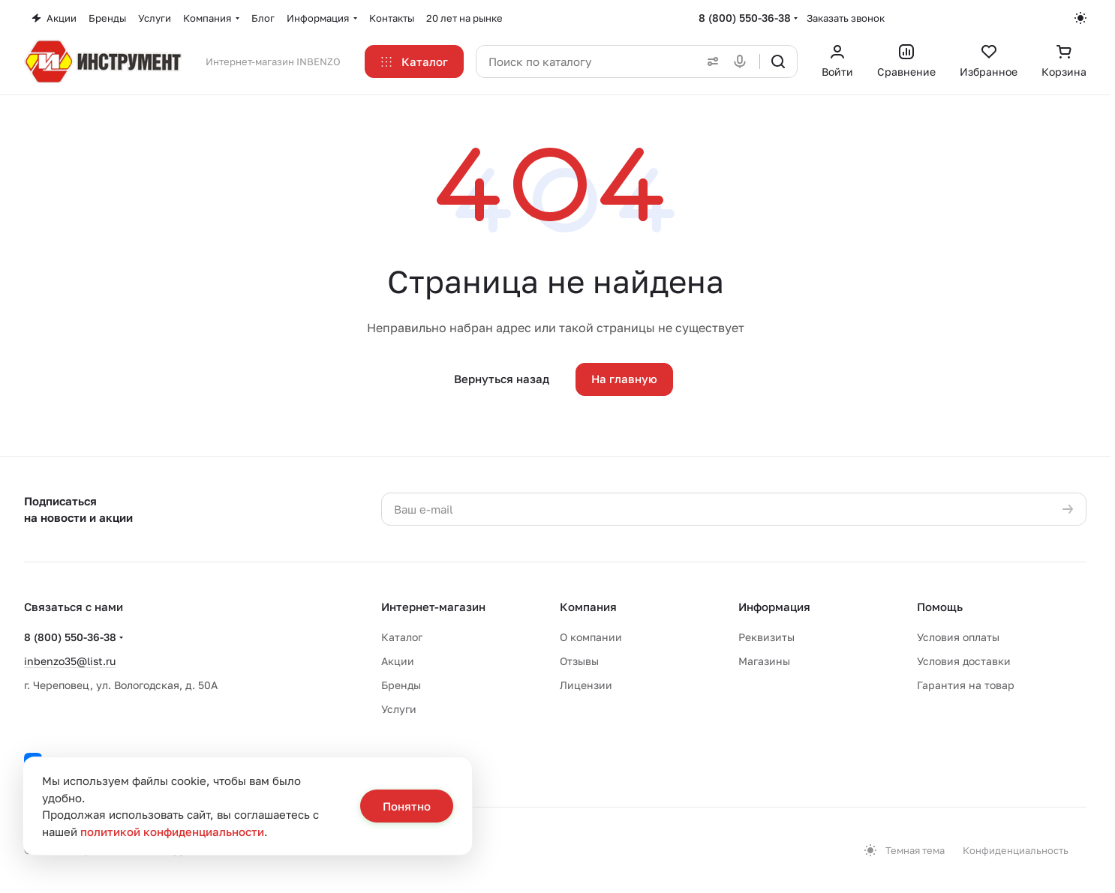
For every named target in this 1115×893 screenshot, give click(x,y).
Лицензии (586, 685)
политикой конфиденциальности (172, 831)
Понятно (407, 806)
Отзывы (579, 661)
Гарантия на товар (965, 685)
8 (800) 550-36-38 (745, 17)
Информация (774, 606)
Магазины (764, 661)
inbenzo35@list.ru (70, 661)
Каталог (401, 637)
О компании (591, 637)
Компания (588, 606)
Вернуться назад (501, 378)
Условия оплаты (958, 637)
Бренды (401, 685)
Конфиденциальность (1015, 850)
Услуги (398, 709)
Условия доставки (964, 661)
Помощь (940, 606)
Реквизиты (766, 637)
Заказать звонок (846, 18)
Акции (397, 661)
